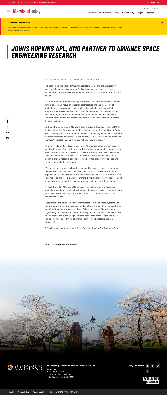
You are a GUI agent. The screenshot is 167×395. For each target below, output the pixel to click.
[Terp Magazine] (146, 9)
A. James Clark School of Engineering (65, 244)
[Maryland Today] (26, 11)
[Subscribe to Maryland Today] (156, 9)
